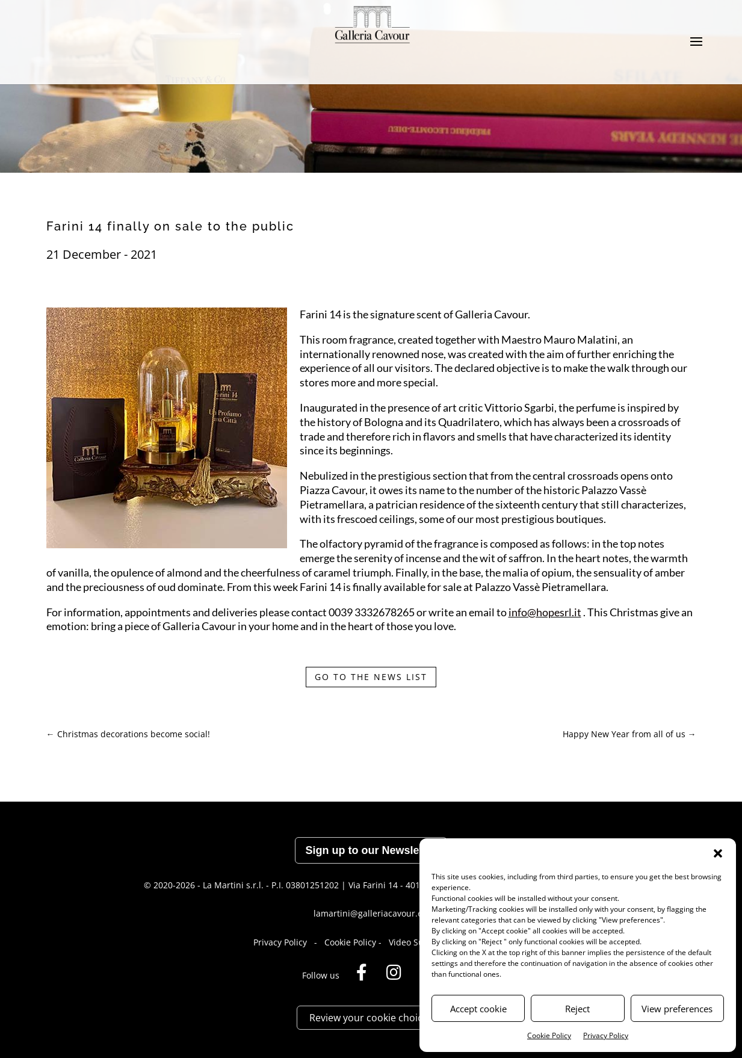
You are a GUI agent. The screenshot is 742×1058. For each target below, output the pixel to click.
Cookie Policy (549, 1035)
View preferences (677, 1009)
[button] (718, 853)
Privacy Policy (605, 1035)
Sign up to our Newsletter (370, 850)
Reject (577, 1009)
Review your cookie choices (371, 1017)
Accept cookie (478, 1009)
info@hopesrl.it (545, 612)
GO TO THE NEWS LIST (371, 676)
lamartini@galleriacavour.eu (371, 913)
